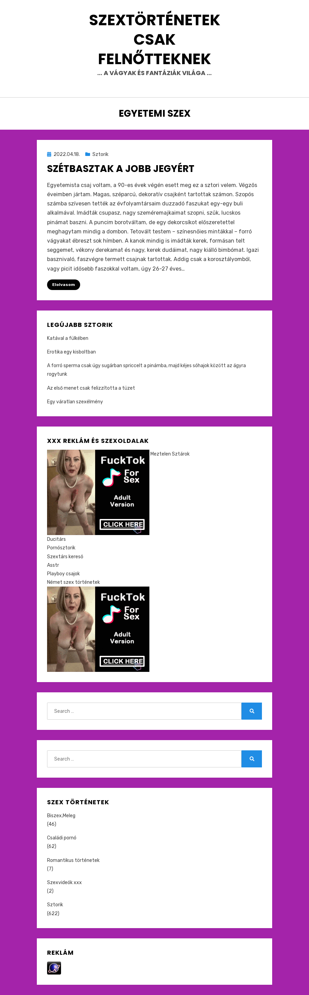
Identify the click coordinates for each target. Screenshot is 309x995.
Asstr (53, 565)
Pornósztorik (61, 548)
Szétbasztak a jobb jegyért (120, 168)
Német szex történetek (73, 582)
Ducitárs (56, 539)
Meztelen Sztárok (170, 454)
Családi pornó (61, 838)
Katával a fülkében (67, 338)
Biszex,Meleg (61, 816)
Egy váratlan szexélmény (75, 402)
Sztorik (100, 154)
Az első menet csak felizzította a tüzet (91, 388)
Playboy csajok (63, 574)
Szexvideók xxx (64, 882)
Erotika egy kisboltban (71, 352)
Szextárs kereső (65, 557)
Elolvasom (63, 284)
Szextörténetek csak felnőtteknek (154, 39)
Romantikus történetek (73, 860)
